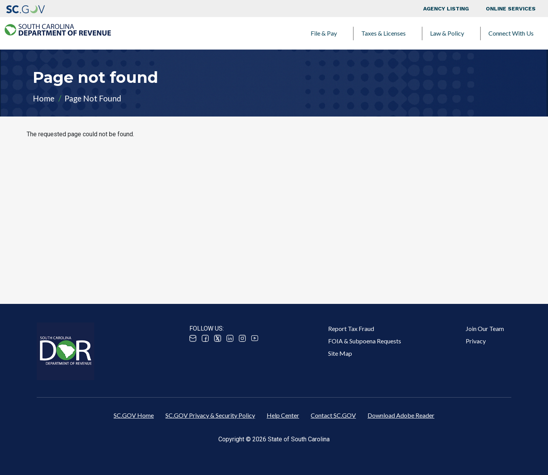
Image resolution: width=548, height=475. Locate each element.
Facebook (205, 338)
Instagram (242, 338)
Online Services (511, 8)
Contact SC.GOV (333, 415)
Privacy (476, 341)
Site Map (340, 353)
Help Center (283, 415)
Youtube (254, 338)
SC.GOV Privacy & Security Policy (210, 415)
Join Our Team (485, 328)
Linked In (229, 338)
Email (192, 338)
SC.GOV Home (134, 415)
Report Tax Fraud (351, 328)
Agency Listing (446, 8)
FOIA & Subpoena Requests (364, 341)
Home (43, 98)
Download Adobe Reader (401, 415)
